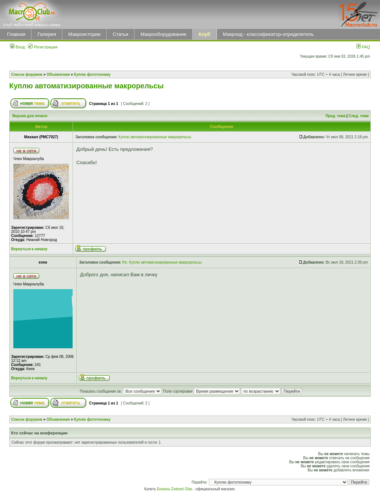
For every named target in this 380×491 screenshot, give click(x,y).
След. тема (359, 116)
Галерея (46, 34)
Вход (17, 47)
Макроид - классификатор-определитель (268, 34)
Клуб (204, 34)
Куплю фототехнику (92, 74)
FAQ (363, 47)
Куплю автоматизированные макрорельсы (86, 86)
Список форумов (27, 74)
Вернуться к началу (29, 249)
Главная (16, 34)
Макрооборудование (163, 34)
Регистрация (42, 47)
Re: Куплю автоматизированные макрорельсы (161, 262)
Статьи (120, 34)
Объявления (58, 74)
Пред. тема (336, 116)
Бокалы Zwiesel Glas (175, 489)
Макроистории (84, 34)
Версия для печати (30, 116)
